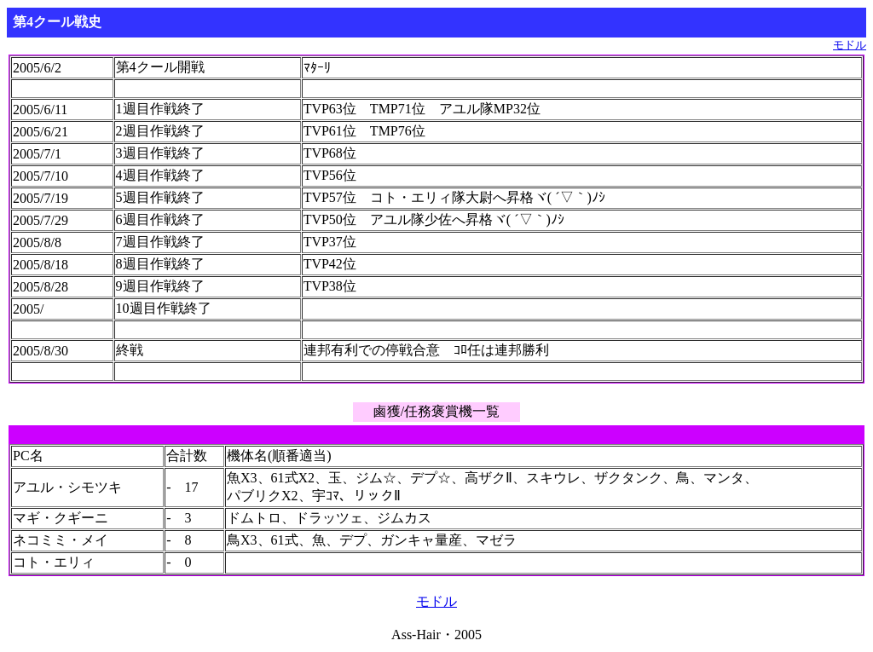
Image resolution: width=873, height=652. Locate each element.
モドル (849, 45)
